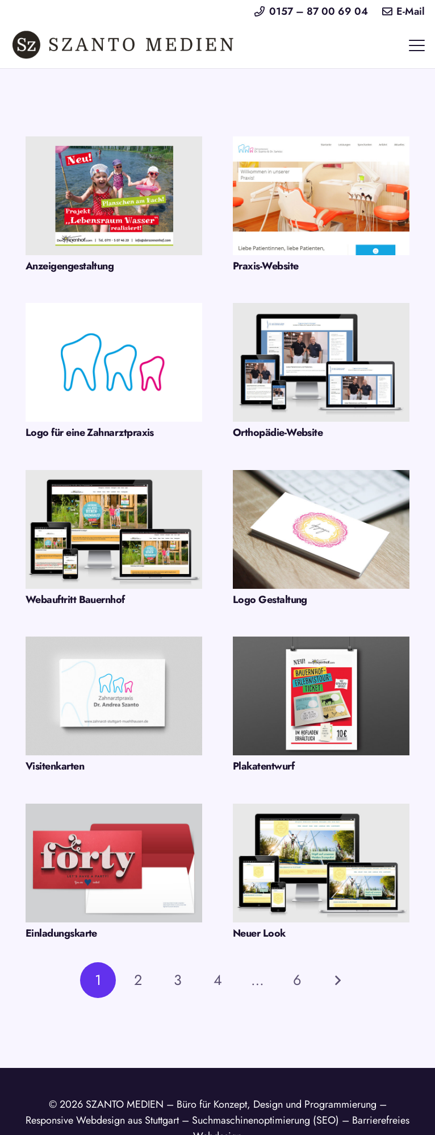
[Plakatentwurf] (321, 696)
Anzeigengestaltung (70, 266)
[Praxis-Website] (321, 195)
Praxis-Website (265, 266)
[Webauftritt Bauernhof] (114, 529)
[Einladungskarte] (114, 863)
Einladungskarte (61, 933)
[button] (417, 45)
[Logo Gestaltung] (321, 529)
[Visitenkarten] (114, 696)
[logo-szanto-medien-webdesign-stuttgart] (123, 45)
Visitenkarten (55, 766)
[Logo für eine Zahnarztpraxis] (114, 362)
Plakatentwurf (263, 766)
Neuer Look (259, 933)
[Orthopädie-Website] (321, 362)
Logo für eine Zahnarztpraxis (90, 432)
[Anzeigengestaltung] (114, 195)
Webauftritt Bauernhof (75, 599)
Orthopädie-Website (278, 432)
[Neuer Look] (321, 863)
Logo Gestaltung (270, 599)
